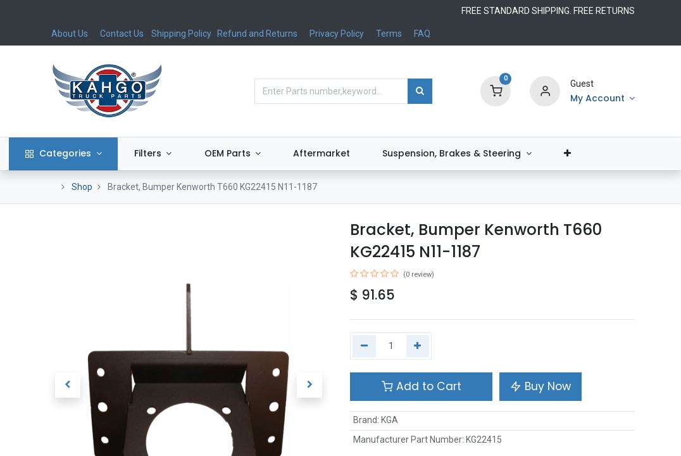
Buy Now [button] (540, 386)
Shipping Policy (182, 33)
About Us (69, 33)
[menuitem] (358, 153)
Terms (389, 33)
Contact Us (122, 33)
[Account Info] (602, 98)
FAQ (422, 33)
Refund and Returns (257, 33)
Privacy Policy (336, 33)
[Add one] (418, 346)
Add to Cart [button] (421, 386)
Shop (82, 187)
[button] (604, 153)
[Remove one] (364, 346)
